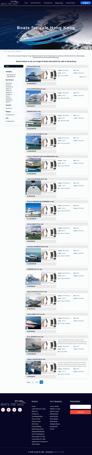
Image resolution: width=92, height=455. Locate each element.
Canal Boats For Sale (38, 439)
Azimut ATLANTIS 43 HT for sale (37, 291)
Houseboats (53, 426)
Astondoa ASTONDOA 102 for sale (37, 246)
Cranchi (8, 98)
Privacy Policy (36, 421)
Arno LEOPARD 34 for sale (35, 337)
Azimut (7, 85)
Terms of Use (36, 419)
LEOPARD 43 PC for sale (34, 269)
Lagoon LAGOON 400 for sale (36, 359)
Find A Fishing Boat (38, 434)
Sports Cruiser (54, 411)
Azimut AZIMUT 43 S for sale (35, 314)
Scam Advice (36, 444)
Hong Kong (18, 51)
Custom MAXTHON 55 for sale (36, 89)
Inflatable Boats (55, 424)
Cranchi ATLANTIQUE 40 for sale (37, 179)
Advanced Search (70, 3)
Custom (8, 90)
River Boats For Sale (38, 436)
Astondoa (8, 100)
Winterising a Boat (37, 429)
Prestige (8, 94)
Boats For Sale (59, 3)
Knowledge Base (48, 3)
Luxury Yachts (54, 406)
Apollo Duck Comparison (40, 441)
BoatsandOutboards (38, 431)
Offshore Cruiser (55, 409)
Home (26, 3)
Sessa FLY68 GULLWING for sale (37, 134)
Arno (7, 96)
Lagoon (8, 88)
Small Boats (53, 421)
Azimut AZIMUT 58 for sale (35, 224)
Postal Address (36, 426)
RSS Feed (35, 424)
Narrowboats (54, 419)
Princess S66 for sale (33, 66)
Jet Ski (52, 429)
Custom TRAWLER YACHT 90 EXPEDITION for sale (42, 156)
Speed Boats (54, 416)
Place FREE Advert (36, 3)
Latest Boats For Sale (39, 409)
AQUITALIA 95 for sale (34, 111)
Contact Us (35, 414)
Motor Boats (10, 74)
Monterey (8, 92)
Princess (8, 83)
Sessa (7, 101)
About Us (35, 411)
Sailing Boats (10, 76)
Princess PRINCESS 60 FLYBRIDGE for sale (40, 201)
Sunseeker (8, 86)
